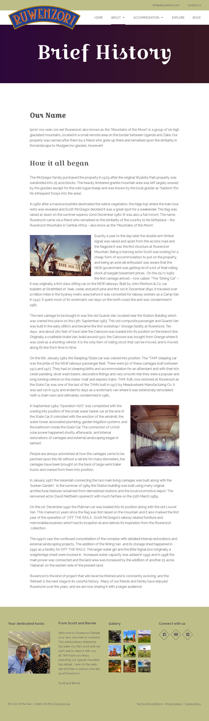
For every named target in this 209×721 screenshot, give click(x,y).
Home (98, 17)
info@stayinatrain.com (166, 5)
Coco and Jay (62, 703)
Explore (178, 17)
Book (197, 17)
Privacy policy (173, 703)
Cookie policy (193, 703)
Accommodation (146, 17)
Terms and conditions (150, 703)
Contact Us (194, 5)
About (116, 17)
